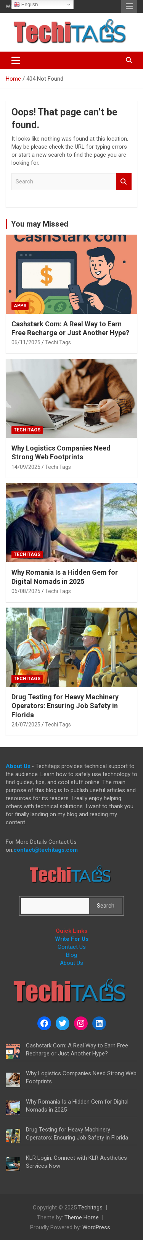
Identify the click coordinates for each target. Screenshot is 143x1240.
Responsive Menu (129, 6)
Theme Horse (81, 1217)
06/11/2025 (25, 342)
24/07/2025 (25, 724)
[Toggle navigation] (16, 60)
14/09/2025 (25, 467)
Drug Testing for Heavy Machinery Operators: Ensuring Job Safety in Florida (65, 706)
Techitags (27, 430)
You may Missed (39, 224)
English (26, 5)
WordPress (96, 1227)
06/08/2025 (25, 591)
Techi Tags (58, 342)
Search (124, 181)
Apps (20, 305)
